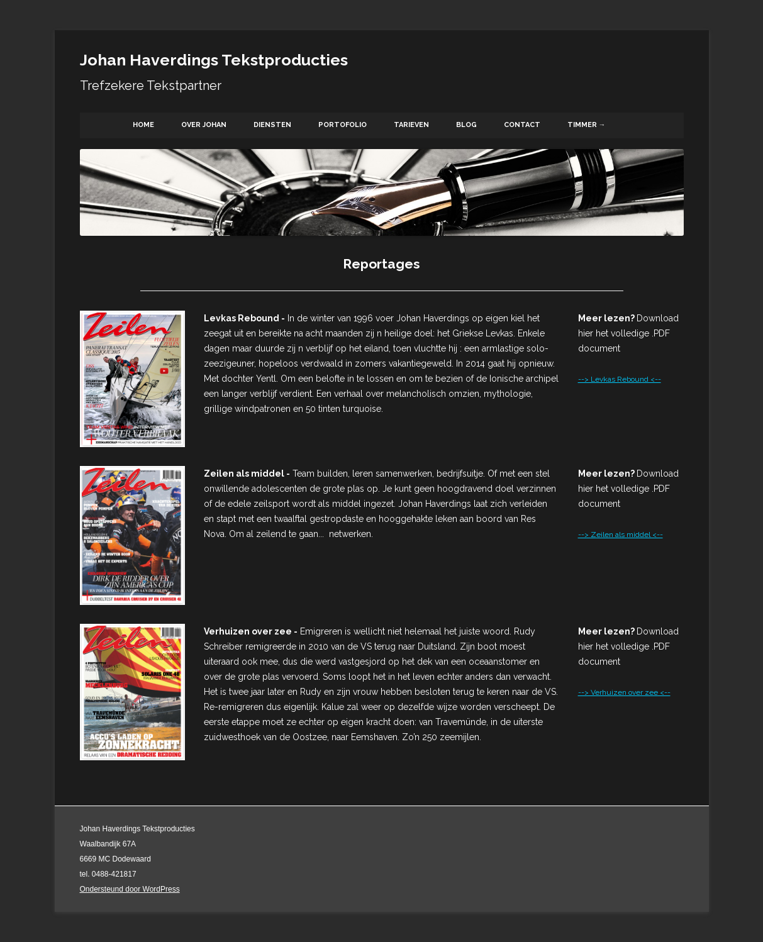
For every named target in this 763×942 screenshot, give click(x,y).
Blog (466, 125)
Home (143, 125)
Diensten (272, 125)
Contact (522, 125)
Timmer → (586, 125)
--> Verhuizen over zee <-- (624, 692)
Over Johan (203, 125)
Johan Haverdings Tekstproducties (214, 59)
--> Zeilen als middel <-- (620, 534)
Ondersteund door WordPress (130, 889)
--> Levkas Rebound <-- (619, 379)
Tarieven (411, 125)
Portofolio (342, 125)
